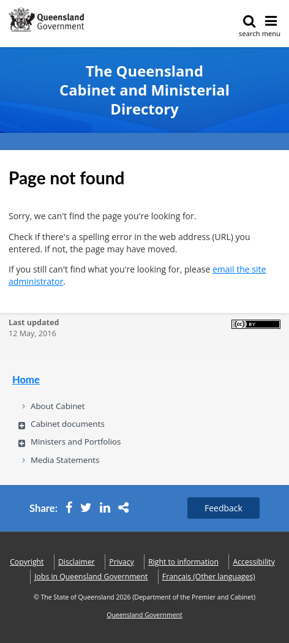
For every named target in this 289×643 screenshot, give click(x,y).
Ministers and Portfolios (76, 441)
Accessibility (253, 562)
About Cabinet (58, 406)
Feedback (223, 508)
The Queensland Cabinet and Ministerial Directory (144, 90)
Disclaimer (76, 562)
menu (271, 26)
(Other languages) (208, 576)
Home (26, 380)
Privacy (121, 562)
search (249, 26)
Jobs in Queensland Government (91, 576)
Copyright (26, 562)
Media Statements (65, 459)
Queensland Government (144, 615)
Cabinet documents (68, 423)
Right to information (183, 562)
